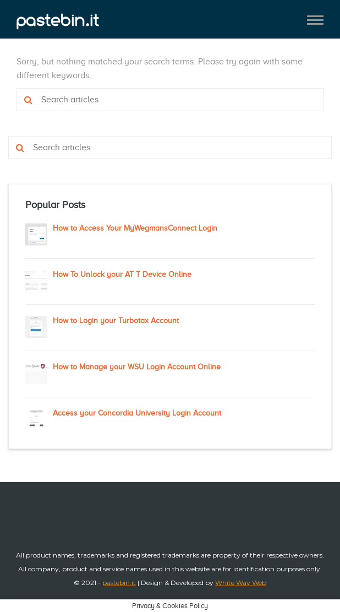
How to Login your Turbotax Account (116, 320)
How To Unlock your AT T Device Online (122, 274)
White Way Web (240, 582)
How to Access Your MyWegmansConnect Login (135, 228)
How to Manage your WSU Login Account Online (137, 367)
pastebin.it (119, 582)
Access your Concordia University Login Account (137, 413)
